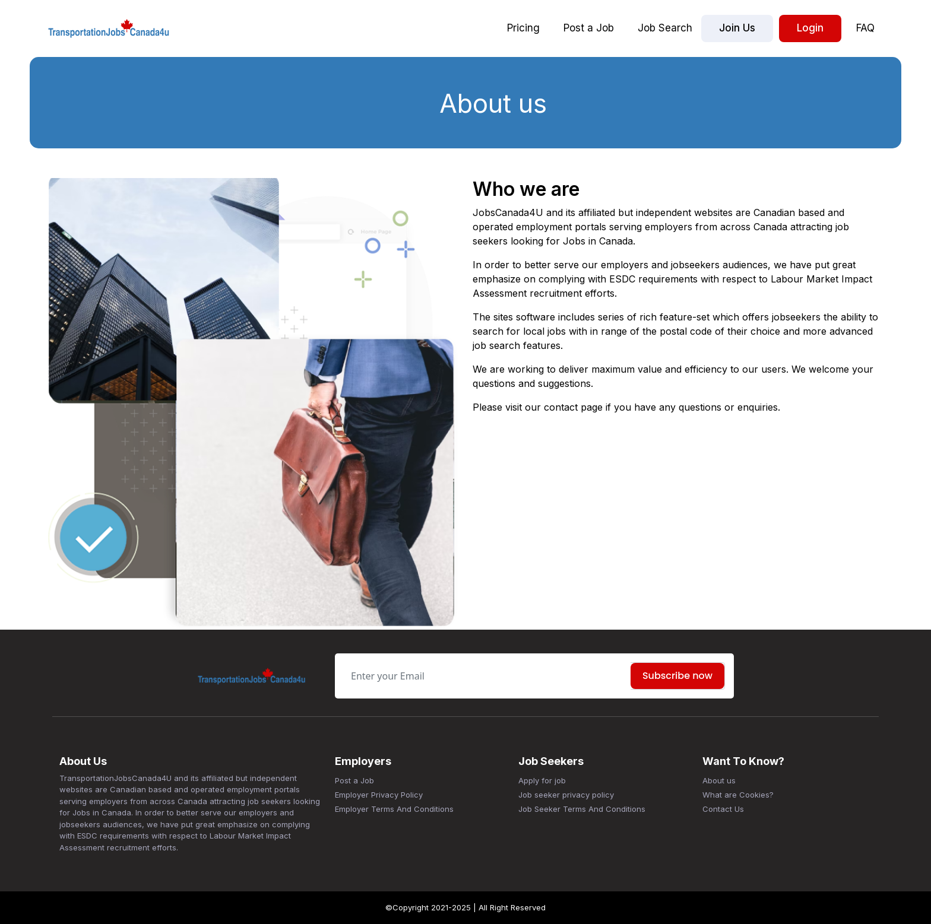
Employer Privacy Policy (379, 794)
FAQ (865, 28)
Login (810, 28)
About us (719, 780)
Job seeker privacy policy (566, 794)
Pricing (523, 28)
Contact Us (723, 809)
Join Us (737, 28)
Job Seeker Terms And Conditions (581, 809)
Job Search (665, 28)
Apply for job (542, 780)
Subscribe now (677, 675)
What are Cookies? (738, 794)
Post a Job (588, 28)
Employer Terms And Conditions (394, 809)
